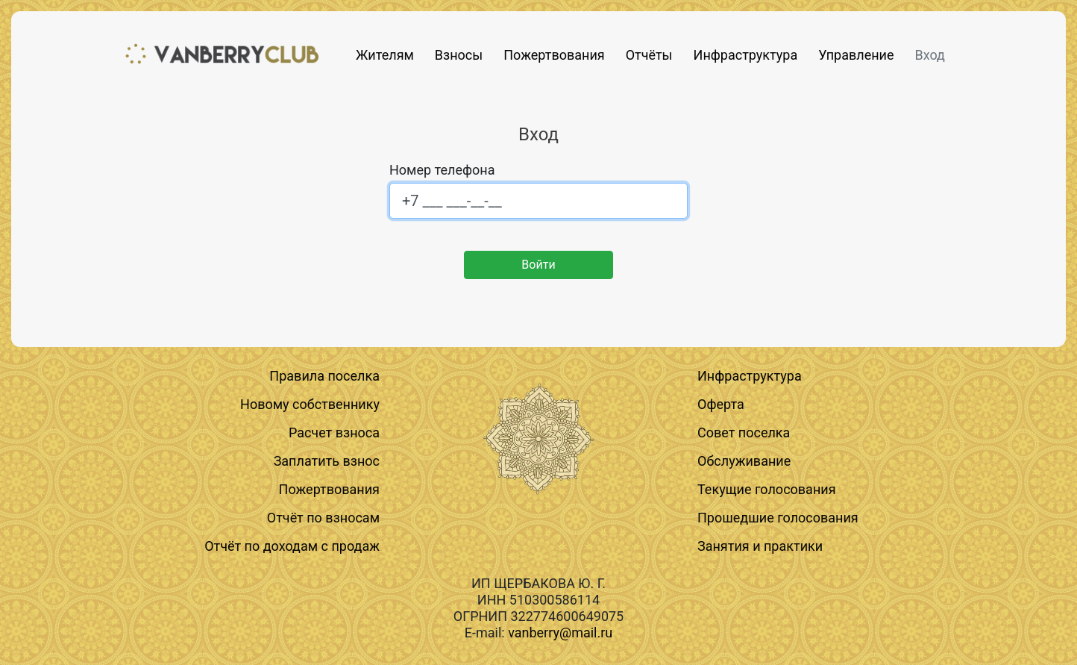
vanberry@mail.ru (560, 632)
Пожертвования (553, 55)
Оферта (720, 404)
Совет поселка (743, 432)
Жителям (385, 55)
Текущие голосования (766, 489)
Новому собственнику (310, 404)
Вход (930, 55)
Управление (856, 55)
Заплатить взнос (327, 461)
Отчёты (649, 55)
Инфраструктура (746, 55)
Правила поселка (324, 376)
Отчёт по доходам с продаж (292, 546)
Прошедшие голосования (777, 517)
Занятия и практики (760, 546)
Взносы (459, 55)
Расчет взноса (334, 432)
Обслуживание (744, 461)
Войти (538, 264)
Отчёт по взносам (323, 517)
